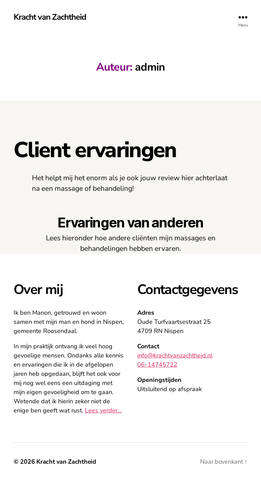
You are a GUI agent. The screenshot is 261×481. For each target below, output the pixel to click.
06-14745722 (157, 364)
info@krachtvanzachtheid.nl (174, 355)
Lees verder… (103, 410)
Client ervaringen (95, 150)
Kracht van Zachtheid (50, 17)
